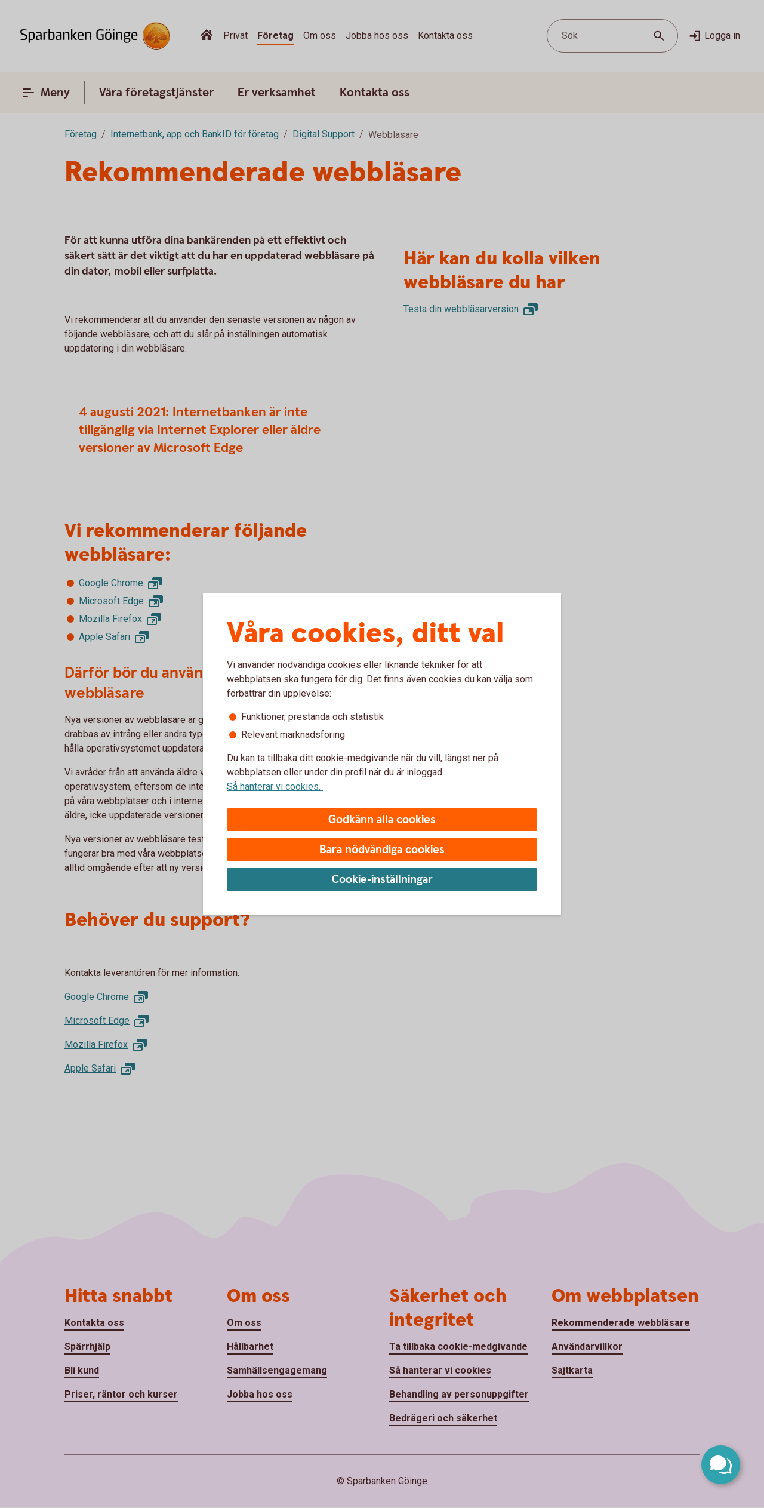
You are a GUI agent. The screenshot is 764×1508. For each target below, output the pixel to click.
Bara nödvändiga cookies (382, 849)
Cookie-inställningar (382, 879)
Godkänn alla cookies (382, 820)
